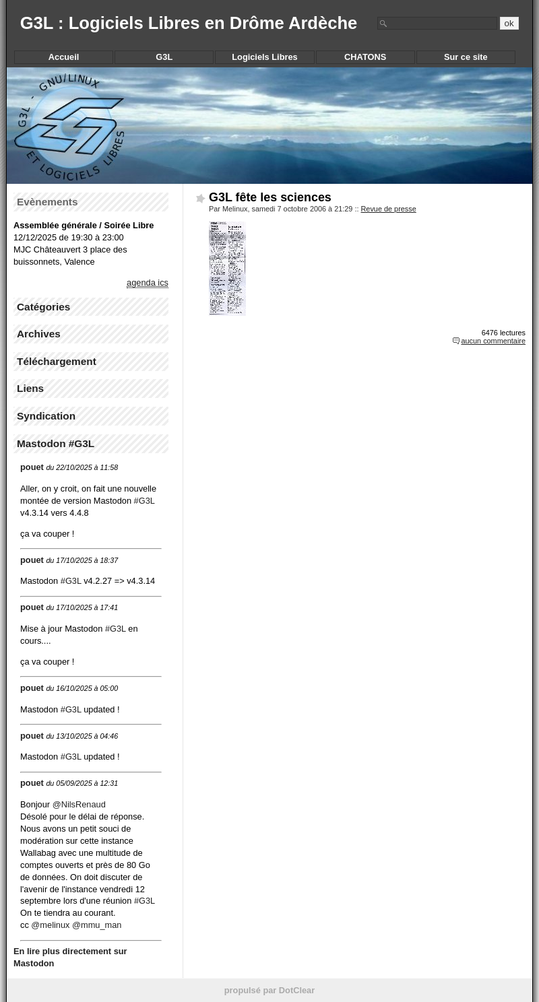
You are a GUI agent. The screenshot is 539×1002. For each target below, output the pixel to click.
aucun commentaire (493, 341)
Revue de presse (388, 209)
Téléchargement (56, 361)
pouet (32, 467)
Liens (30, 388)
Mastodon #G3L (55, 443)
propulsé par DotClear (269, 990)
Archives (39, 333)
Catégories (43, 306)
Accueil (64, 57)
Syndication (46, 416)
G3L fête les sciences (270, 197)
